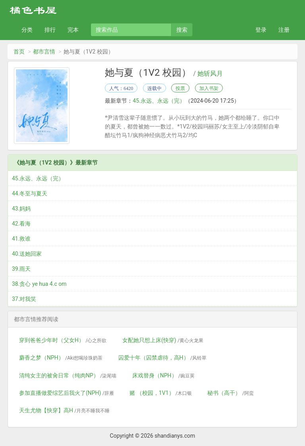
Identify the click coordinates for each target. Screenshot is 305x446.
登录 (260, 30)
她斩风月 (210, 73)
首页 (19, 51)
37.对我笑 (24, 299)
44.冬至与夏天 (29, 193)
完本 (73, 30)
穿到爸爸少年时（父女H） (62, 340)
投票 (180, 88)
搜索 (181, 30)
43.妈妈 (21, 208)
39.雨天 (21, 269)
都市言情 (44, 51)
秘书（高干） (230, 393)
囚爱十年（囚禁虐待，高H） (162, 357)
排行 (50, 30)
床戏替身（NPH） (163, 375)
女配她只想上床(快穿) (162, 340)
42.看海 (21, 223)
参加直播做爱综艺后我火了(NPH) (66, 393)
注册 (284, 30)
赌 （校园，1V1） (160, 393)
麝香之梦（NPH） (60, 357)
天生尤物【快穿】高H (64, 410)
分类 (27, 30)
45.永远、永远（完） (159, 101)
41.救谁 (21, 238)
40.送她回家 (27, 254)
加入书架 (208, 88)
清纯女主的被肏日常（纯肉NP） (67, 375)
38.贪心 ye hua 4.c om (39, 284)
